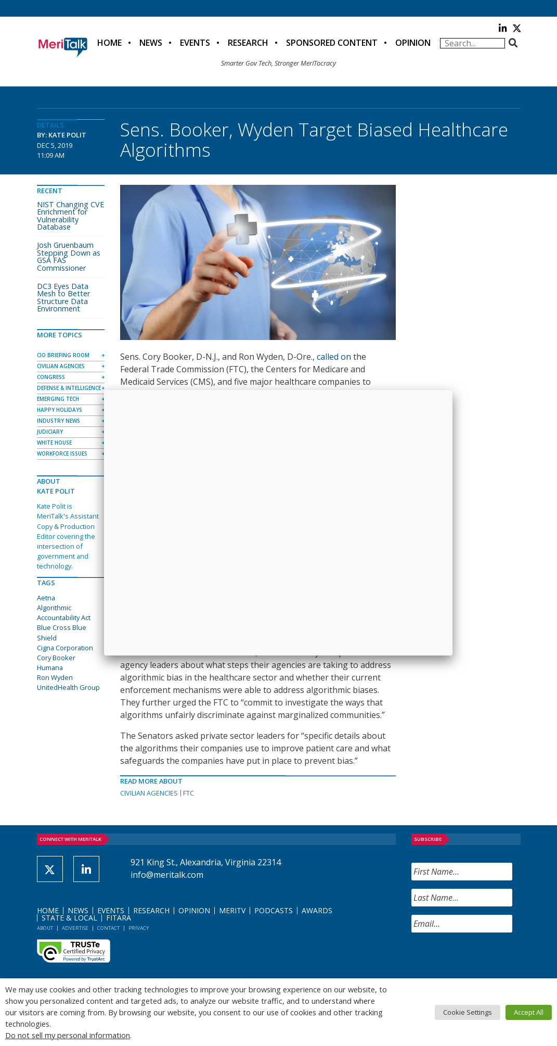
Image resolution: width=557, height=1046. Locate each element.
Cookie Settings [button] (467, 1012)
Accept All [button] (528, 1012)
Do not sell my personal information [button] (67, 1035)
